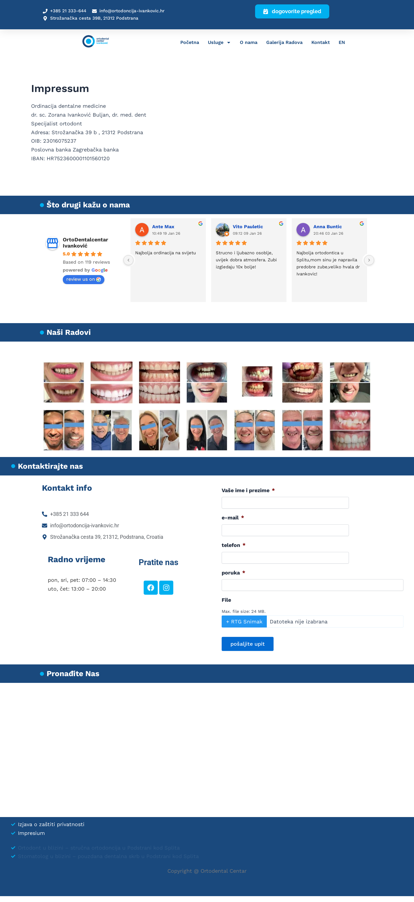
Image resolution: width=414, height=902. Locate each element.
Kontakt (320, 43)
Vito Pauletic (248, 226)
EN (342, 43)
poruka (233, 572)
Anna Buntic (327, 226)
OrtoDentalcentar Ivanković (85, 242)
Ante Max (163, 226)
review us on (83, 279)
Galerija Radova (284, 43)
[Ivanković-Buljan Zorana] (207, 750)
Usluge (219, 43)
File (226, 600)
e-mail (233, 517)
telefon (234, 545)
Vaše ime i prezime (248, 490)
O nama (248, 43)
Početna (189, 43)
